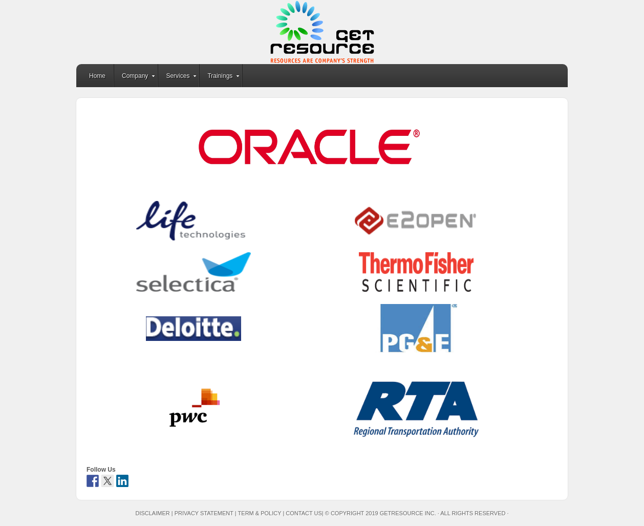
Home (97, 75)
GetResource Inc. (322, 32)
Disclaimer (152, 513)
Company (135, 77)
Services (177, 77)
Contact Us (304, 513)
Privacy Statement (204, 513)
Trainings (220, 77)
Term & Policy (260, 513)
